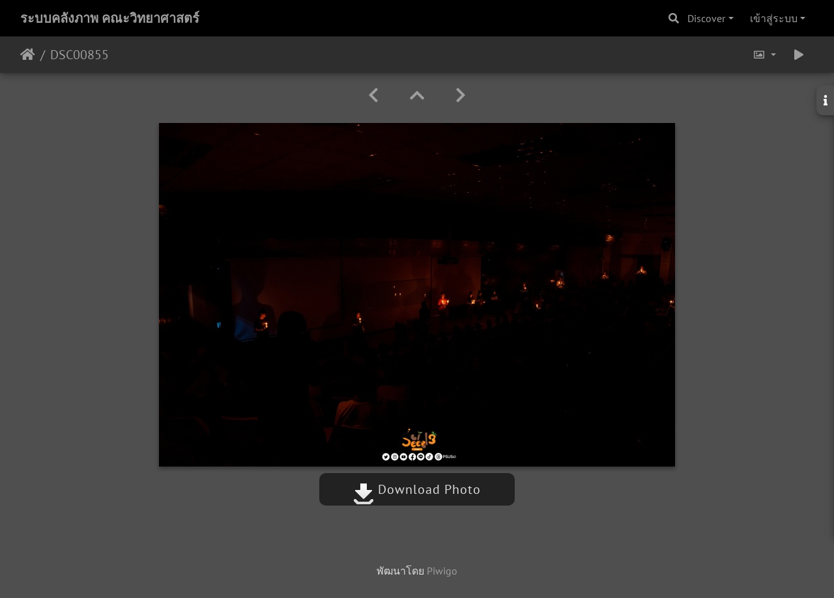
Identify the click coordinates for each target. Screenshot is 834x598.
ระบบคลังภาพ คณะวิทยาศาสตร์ (109, 18)
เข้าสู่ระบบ (774, 18)
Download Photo (417, 489)
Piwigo (442, 570)
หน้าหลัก (27, 54)
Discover (706, 18)
